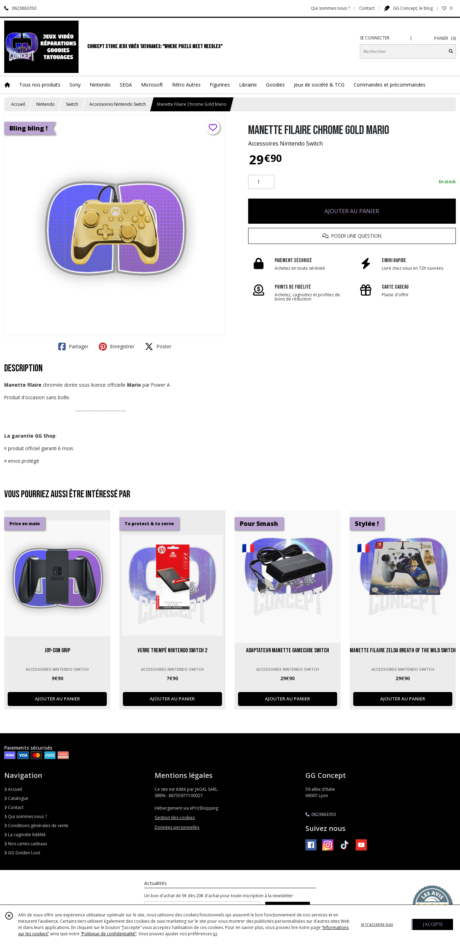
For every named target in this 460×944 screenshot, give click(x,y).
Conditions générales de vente (36, 825)
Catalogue (16, 798)
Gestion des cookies (175, 817)
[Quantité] (261, 182)
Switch (72, 104)
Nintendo (45, 104)
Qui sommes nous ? (25, 816)
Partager (73, 346)
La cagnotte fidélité (25, 835)
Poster (158, 346)
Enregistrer (116, 346)
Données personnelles (177, 827)
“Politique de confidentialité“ (108, 934)
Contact (366, 8)
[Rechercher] (450, 51)
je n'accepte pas (377, 924)
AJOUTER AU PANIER (352, 211)
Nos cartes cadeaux (25, 844)
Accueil (18, 104)
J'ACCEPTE (433, 924)
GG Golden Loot (22, 853)
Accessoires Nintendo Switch (117, 104)
